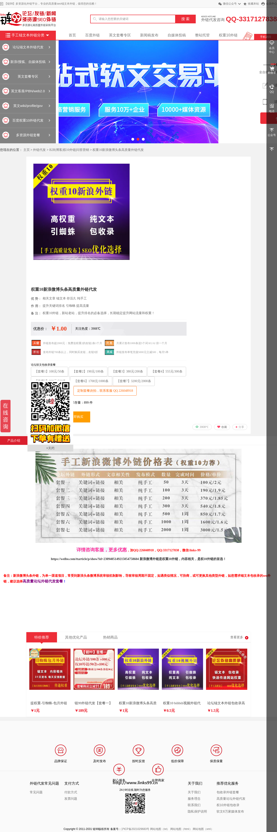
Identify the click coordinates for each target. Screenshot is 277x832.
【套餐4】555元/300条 (166, 371)
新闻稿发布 (149, 35)
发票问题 (70, 798)
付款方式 (70, 792)
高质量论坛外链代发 (231, 798)
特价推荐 (41, 638)
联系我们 (194, 805)
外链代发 (39, 150)
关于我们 (194, 792)
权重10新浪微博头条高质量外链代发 (118, 150)
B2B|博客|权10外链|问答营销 (69, 150)
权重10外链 (228, 35)
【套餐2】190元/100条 (88, 371)
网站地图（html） (181, 829)
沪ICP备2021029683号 (135, 829)
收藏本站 (253, 3)
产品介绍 (13, 440)
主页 (26, 150)
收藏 (224, 427)
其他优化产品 (76, 637)
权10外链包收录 (228, 805)
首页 (72, 35)
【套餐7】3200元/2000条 (134, 381)
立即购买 (77, 417)
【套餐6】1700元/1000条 (91, 381)
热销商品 (110, 637)
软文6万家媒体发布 (230, 811)
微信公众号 (230, 3)
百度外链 (92, 35)
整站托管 (202, 35)
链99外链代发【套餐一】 (93, 703)
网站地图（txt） (160, 829)
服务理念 (194, 798)
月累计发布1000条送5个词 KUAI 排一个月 (141, 343)
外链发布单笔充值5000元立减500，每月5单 (142, 352)
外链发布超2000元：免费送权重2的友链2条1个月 (72, 343)
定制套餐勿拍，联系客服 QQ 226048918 (105, 390)
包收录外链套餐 (228, 792)
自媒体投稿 (177, 35)
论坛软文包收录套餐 (43, 364)
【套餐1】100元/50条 (49, 371)
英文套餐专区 (120, 35)
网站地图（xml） (203, 829)
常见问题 (36, 792)
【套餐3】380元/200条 (127, 371)
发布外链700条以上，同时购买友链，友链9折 (70, 352)
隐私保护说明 (197, 811)
